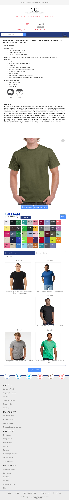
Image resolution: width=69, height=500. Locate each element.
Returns (6, 481)
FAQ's (17, 493)
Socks (41, 16)
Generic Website (8, 458)
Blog (4, 488)
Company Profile (8, 389)
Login (22, 3)
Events (5, 446)
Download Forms (9, 484)
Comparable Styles (10, 253)
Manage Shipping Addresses (12, 427)
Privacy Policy (8, 404)
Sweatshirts (48, 16)
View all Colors (27, 207)
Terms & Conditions (9, 400)
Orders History (8, 423)
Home (9, 493)
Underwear (34, 16)
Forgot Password (9, 420)
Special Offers (8, 461)
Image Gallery (7, 439)
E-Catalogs (7, 435)
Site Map (6, 408)
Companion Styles (41, 253)
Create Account (32, 3)
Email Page (8, 256)
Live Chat (6, 477)
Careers (5, 397)
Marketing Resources (10, 454)
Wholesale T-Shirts (22, 16)
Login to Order (34, 370)
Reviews (6, 450)
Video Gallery (7, 443)
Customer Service (9, 469)
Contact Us (45, 3)
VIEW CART (40, 26)
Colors (26, 217)
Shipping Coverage (9, 393)
